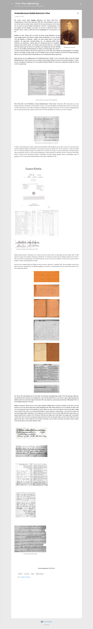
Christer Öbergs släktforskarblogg (27, 3)
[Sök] (81, 4)
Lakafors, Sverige (25, 577)
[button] (78, 13)
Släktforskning (39, 574)
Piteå (32, 574)
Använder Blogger (46, 621)
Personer (26, 574)
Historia (20, 574)
